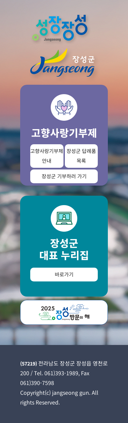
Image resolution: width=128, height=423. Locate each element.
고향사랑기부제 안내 (46, 155)
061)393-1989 (61, 373)
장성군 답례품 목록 (81, 155)
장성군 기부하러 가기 (64, 176)
